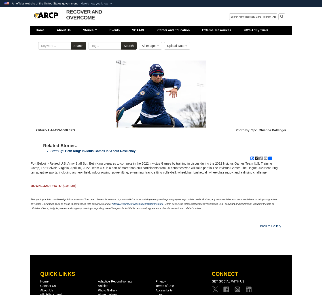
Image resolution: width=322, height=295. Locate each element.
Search (78, 46)
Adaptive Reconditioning (115, 281)
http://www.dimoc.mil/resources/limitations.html (137, 204)
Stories (90, 30)
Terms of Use (165, 286)
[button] (96, 3)
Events (115, 30)
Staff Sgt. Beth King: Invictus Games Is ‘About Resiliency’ (93, 151)
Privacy (161, 281)
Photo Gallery (107, 290)
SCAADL (138, 30)
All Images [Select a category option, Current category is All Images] (150, 46)
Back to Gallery (270, 226)
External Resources (216, 30)
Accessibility (164, 290)
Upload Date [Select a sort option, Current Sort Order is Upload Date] (177, 46)
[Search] (253, 16)
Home (40, 30)
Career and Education (173, 30)
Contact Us (48, 286)
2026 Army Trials (256, 30)
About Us (64, 30)
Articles (103, 286)
